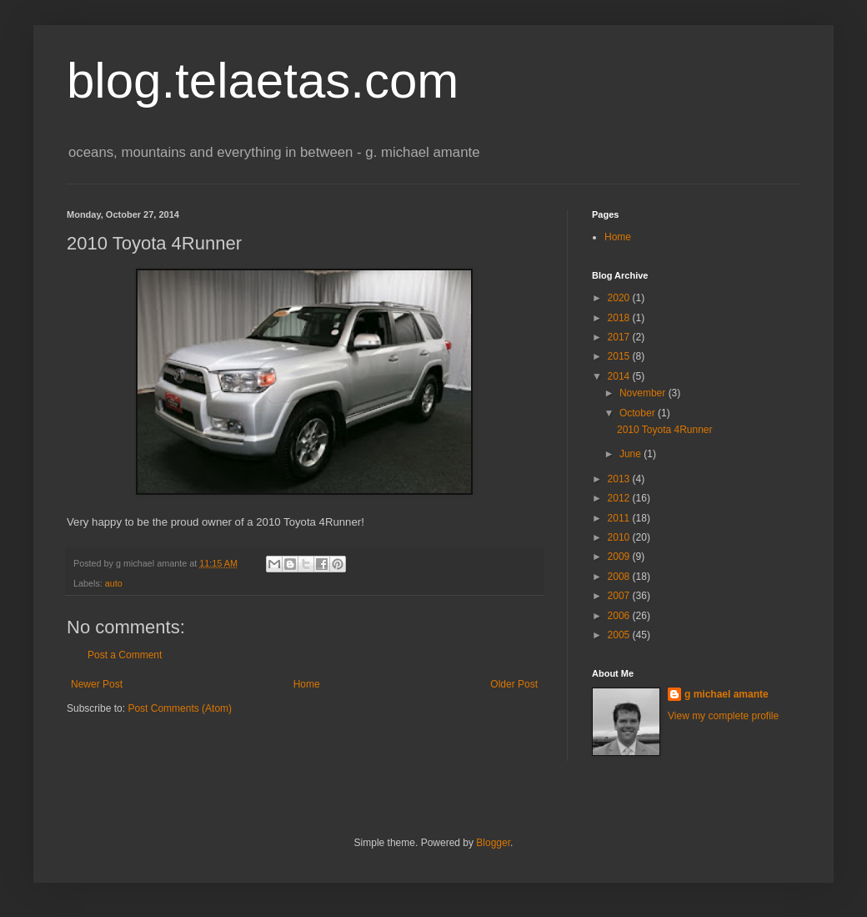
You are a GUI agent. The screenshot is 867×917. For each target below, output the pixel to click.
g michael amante (726, 694)
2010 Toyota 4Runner (665, 430)
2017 (620, 337)
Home (306, 684)
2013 (620, 479)
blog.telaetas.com (263, 80)
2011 (620, 518)
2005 (620, 635)
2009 (620, 556)
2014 (620, 376)
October (638, 413)
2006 (620, 616)
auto (114, 583)
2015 (620, 356)
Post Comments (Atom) (180, 708)
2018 (620, 318)
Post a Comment (125, 655)
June (631, 454)
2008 (620, 576)
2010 (620, 537)
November (644, 393)
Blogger (493, 843)
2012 (620, 498)
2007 (620, 596)
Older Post (514, 684)
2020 (620, 298)
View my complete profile (723, 716)
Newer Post (97, 684)
